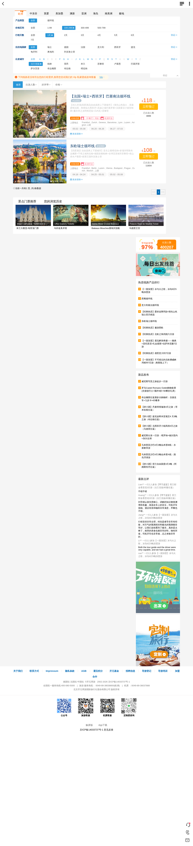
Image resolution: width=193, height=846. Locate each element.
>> (162, 192)
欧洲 (20, 13)
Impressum (52, 671)
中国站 (80, 681)
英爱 (46, 13)
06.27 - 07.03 (116, 128)
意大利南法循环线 (150, 305)
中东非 (33, 13)
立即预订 (149, 106)
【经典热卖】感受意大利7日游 (156, 353)
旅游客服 (85, 707)
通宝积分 (98, 671)
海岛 (95, 13)
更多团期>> (77, 134)
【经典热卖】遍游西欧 (152, 327)
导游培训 (162, 671)
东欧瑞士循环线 (88, 146)
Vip (101, 77)
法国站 (73, 681)
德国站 (66, 681)
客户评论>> (32, 135)
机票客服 (107, 707)
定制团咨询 (128, 707)
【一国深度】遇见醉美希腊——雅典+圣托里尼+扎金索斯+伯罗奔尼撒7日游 (159, 343)
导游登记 (146, 671)
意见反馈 (108, 729)
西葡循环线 (147, 298)
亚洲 (83, 13)
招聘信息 (130, 671)
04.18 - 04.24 (79, 174)
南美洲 (108, 13)
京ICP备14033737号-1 (119, 681)
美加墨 (59, 13)
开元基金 (114, 671)
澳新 (72, 13)
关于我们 (18, 671)
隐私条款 (69, 671)
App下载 (102, 725)
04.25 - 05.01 (97, 174)
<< (153, 192)
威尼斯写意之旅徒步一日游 (155, 381)
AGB (83, 671)
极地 (121, 13)
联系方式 (34, 671)
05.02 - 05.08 (79, 128)
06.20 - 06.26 (97, 128)
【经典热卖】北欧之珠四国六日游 (158, 334)
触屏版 (89, 725)
